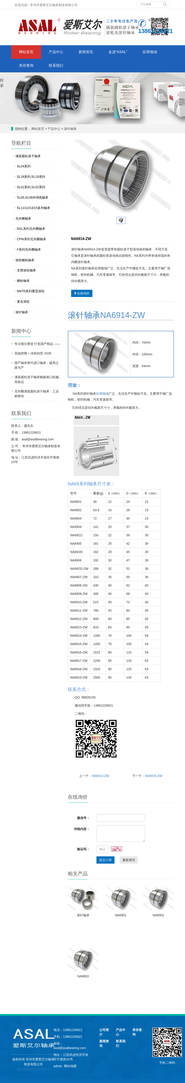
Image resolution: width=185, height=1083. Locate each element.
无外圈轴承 (23, 218)
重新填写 (128, 860)
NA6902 (158, 915)
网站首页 (26, 52)
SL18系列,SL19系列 (31, 176)
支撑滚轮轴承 (26, 270)
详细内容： (82, 829)
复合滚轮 (23, 301)
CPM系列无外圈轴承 (31, 239)
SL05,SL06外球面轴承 (32, 197)
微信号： (83, 818)
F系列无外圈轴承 (29, 249)
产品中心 (56, 52)
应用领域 (150, 52)
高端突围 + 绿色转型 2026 (32, 353)
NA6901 (120, 915)
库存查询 (26, 65)
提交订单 (105, 860)
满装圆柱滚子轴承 (28, 156)
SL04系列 (24, 166)
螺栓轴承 (23, 281)
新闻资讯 (86, 52)
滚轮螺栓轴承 (24, 260)
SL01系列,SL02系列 (31, 187)
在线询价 (82, 293)
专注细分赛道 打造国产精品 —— (37, 344)
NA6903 (83, 976)
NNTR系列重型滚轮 (31, 291)
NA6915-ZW (153, 776)
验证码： (83, 849)
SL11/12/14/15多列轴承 (33, 208)
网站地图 (70, 1066)
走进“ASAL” (117, 52)
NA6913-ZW (100, 776)
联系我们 (56, 65)
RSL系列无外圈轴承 (31, 228)
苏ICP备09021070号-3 (33, 1069)
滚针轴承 (70, 129)
